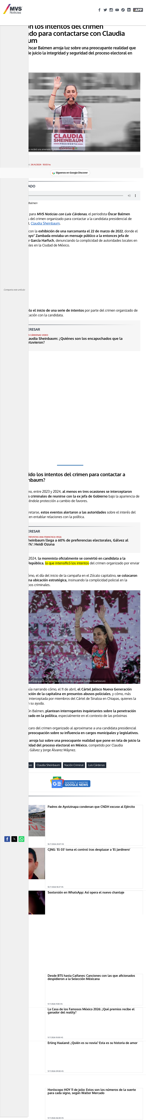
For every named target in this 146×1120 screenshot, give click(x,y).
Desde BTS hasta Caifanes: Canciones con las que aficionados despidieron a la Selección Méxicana (91, 940)
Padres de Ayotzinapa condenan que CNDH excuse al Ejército (91, 807)
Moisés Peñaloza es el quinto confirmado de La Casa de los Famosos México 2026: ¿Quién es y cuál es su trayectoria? (90, 1111)
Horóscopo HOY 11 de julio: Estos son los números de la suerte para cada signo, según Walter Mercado (92, 1044)
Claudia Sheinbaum (45, 223)
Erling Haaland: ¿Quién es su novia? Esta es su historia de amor (93, 1006)
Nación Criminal (74, 765)
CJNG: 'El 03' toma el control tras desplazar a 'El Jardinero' (89, 849)
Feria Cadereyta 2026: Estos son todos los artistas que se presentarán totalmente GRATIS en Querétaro (88, 1078)
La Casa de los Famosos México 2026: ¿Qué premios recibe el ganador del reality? (91, 974)
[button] (7, 839)
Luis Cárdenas (96, 765)
